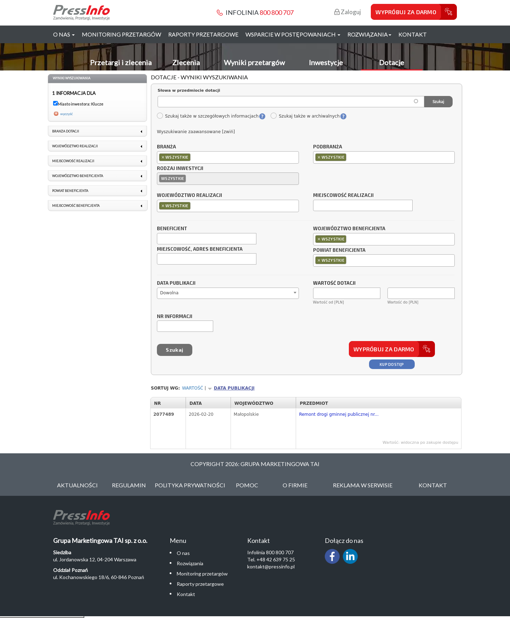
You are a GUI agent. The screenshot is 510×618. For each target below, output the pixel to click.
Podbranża (327, 146)
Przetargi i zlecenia (121, 62)
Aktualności (77, 485)
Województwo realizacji (189, 195)
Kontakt (412, 34)
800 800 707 (277, 12)
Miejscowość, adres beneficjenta (200, 249)
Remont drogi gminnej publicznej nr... (339, 414)
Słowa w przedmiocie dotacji (189, 90)
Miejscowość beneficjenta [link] (76, 206)
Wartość (192, 388)
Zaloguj (347, 12)
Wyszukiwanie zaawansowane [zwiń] (196, 131)
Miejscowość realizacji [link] (73, 161)
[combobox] (228, 157)
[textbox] (194, 157)
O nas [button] (64, 34)
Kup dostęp (392, 364)
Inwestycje (326, 62)
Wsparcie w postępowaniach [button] (292, 34)
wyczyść (66, 114)
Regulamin (129, 485)
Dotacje (391, 62)
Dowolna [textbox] (169, 292)
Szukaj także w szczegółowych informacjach (207, 116)
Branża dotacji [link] (65, 131)
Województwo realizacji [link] (75, 146)
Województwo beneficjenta (349, 228)
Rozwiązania (190, 563)
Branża (166, 146)
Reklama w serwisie (362, 485)
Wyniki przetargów (254, 62)
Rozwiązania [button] (369, 34)
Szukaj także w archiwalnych (305, 116)
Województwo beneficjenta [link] (77, 176)
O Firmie (295, 485)
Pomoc (247, 485)
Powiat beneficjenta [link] (70, 191)
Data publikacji (176, 283)
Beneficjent (172, 228)
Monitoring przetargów (121, 34)
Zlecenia (186, 62)
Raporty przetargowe (203, 34)
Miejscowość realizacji (343, 195)
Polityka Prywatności (190, 485)
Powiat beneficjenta (339, 250)
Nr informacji (174, 316)
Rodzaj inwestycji (180, 168)
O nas (183, 553)
